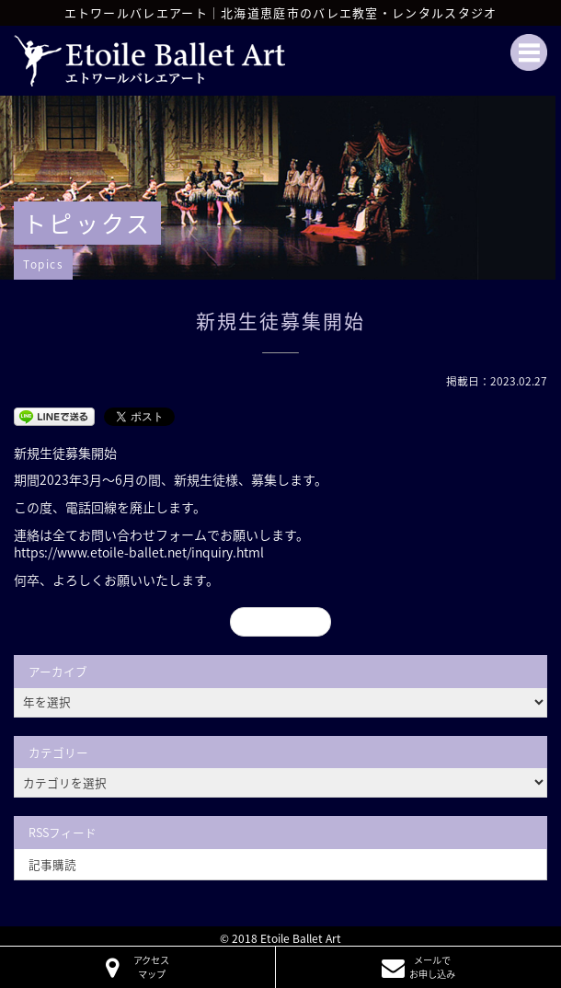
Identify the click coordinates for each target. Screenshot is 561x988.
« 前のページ (280, 621)
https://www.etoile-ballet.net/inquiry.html (139, 552)
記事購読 (52, 864)
